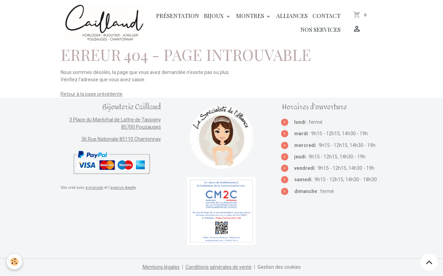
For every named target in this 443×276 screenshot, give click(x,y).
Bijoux (214, 15)
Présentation (177, 15)
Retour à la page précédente (92, 94)
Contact (327, 15)
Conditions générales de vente (219, 267)
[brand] (104, 22)
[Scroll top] (429, 262)
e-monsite (94, 187)
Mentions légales (161, 267)
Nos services (320, 29)
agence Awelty (123, 187)
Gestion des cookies (279, 267)
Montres (250, 15)
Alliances (292, 15)
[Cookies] (14, 261)
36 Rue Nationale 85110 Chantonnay (121, 139)
